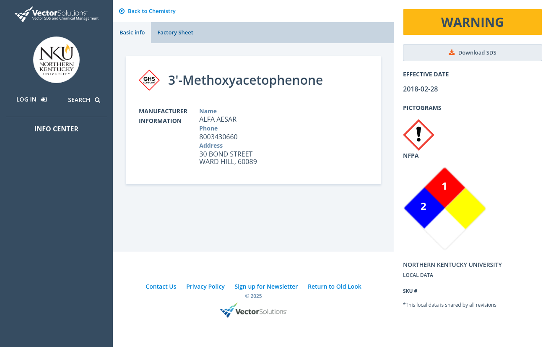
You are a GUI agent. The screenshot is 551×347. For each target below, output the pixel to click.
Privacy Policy (205, 286)
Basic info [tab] (132, 32)
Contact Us (161, 286)
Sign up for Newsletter (266, 286)
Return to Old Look (334, 286)
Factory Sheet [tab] (175, 32)
